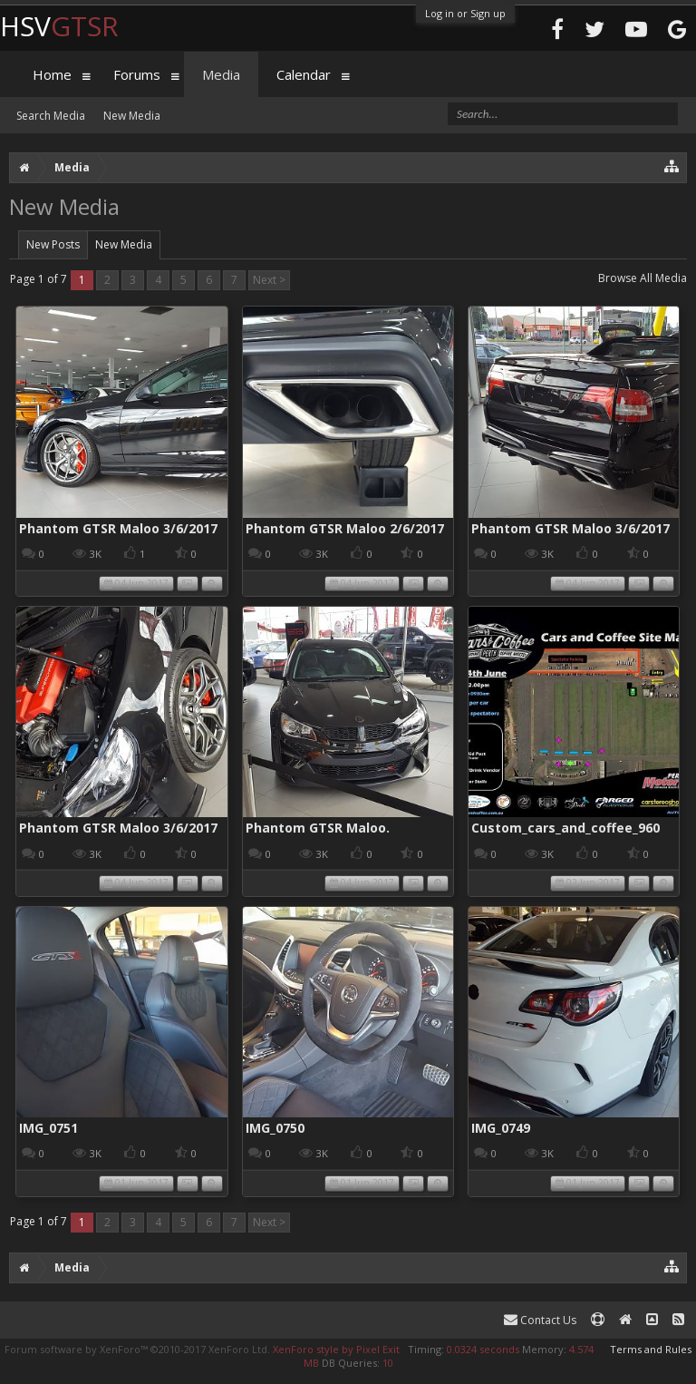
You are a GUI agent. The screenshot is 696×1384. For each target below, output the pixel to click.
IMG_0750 (275, 1127)
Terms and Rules (650, 1349)
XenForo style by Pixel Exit (336, 1349)
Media (221, 74)
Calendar (303, 74)
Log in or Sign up (465, 13)
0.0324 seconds (483, 1349)
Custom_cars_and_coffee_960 (565, 827)
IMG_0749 (500, 1127)
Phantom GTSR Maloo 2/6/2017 (345, 528)
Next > (269, 280)
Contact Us (540, 1320)
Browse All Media (642, 278)
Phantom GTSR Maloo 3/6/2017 (118, 528)
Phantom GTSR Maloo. (318, 827)
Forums (136, 74)
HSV (59, 25)
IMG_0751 (48, 1127)
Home (52, 74)
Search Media (50, 115)
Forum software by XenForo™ (137, 1349)
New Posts (53, 244)
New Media (123, 244)
